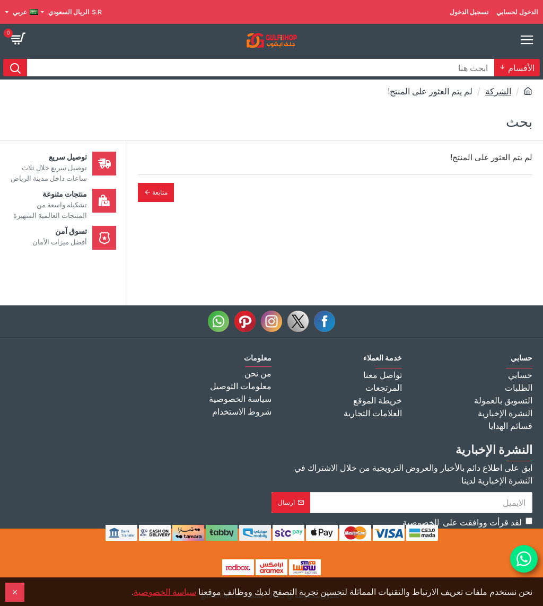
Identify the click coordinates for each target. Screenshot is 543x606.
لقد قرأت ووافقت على (466, 522)
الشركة (498, 91)
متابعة (160, 192)
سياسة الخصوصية (165, 591)
